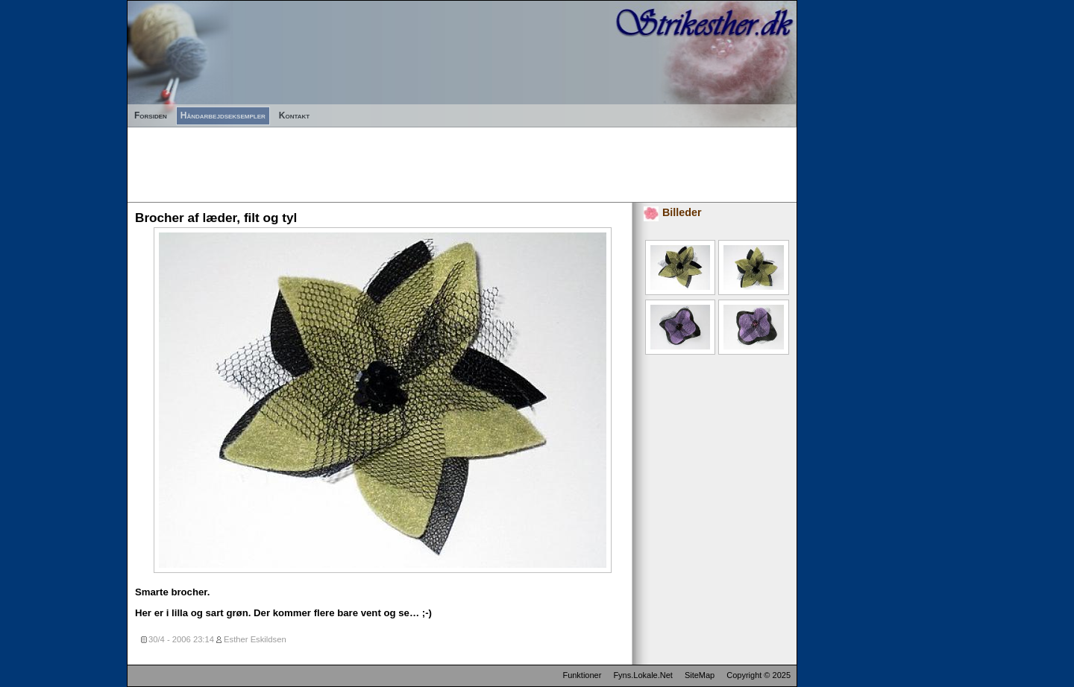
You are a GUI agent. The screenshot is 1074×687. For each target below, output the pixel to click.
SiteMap (700, 675)
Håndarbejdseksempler (223, 115)
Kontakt (294, 115)
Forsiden (150, 115)
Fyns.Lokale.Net (642, 675)
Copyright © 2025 (758, 675)
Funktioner (581, 675)
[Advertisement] (399, 160)
